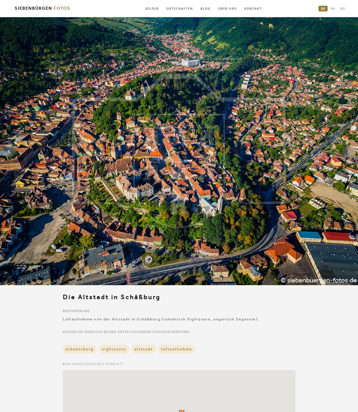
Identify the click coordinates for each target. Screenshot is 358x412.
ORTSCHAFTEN (179, 8)
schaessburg (80, 349)
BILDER (152, 8)
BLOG (205, 8)
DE (323, 9)
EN (332, 9)
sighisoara (114, 349)
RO (343, 9)
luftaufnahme (176, 349)
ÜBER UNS (227, 8)
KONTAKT (253, 8)
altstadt (143, 349)
